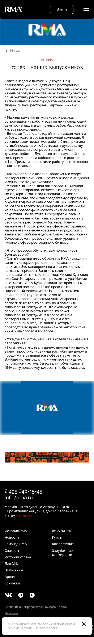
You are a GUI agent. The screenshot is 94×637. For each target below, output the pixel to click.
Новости (12, 537)
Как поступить (63, 544)
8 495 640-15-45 (23, 491)
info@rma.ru (19, 497)
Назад (15, 51)
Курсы (57, 537)
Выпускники (14, 570)
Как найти (24, 515)
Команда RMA (16, 544)
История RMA (16, 531)
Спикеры (12, 551)
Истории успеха (18, 557)
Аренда (11, 577)
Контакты (12, 583)
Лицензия (11, 613)
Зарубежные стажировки (62, 553)
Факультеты (61, 531)
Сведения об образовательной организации (36, 607)
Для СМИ (12, 564)
